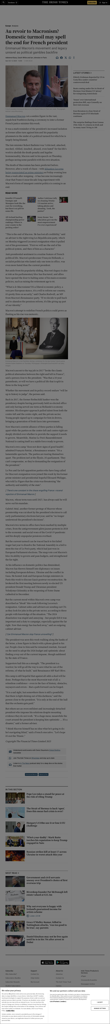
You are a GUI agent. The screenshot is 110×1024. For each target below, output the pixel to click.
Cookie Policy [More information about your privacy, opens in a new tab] (10, 1010)
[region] (55, 1005)
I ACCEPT (100, 1002)
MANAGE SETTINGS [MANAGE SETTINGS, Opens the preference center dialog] (100, 1008)
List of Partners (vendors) (58, 1001)
